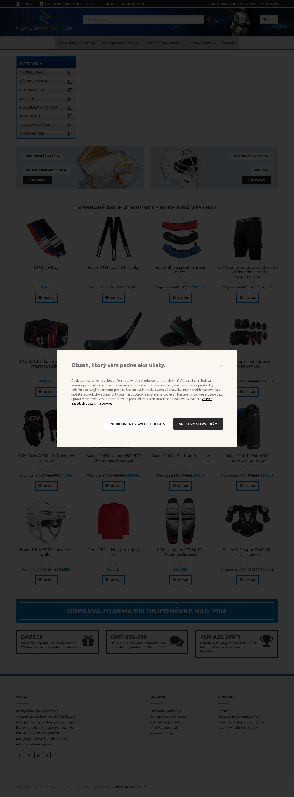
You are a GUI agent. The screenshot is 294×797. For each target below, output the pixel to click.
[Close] (221, 365)
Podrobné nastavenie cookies (137, 424)
